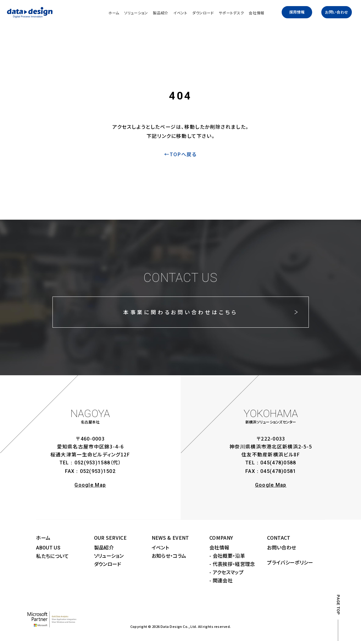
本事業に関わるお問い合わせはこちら (180, 312)
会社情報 (219, 547)
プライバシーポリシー (290, 562)
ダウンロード (107, 563)
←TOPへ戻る (180, 154)
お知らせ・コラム (169, 555)
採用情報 (297, 12)
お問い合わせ (336, 12)
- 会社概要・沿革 (227, 555)
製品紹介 (104, 547)
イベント (160, 547)
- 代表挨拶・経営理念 (232, 563)
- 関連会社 (221, 580)
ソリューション (109, 555)
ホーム (43, 537)
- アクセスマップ (226, 572)
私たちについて (52, 556)
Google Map (90, 485)
